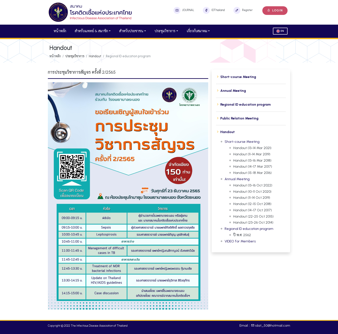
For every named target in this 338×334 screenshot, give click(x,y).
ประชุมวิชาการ (165, 31)
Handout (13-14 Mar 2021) (252, 148)
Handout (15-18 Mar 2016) (252, 173)
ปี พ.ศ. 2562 (242, 235)
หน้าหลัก (60, 31)
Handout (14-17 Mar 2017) (252, 166)
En (280, 31)
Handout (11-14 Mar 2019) (251, 154)
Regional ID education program (245, 104)
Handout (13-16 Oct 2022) (252, 185)
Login (275, 10)
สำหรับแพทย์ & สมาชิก (91, 31)
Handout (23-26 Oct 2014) (253, 222)
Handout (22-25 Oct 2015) (253, 216)
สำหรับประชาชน (131, 31)
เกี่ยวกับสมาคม (197, 31)
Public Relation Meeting (239, 118)
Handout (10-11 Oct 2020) (252, 191)
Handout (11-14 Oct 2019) (251, 198)
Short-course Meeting (238, 77)
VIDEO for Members (240, 241)
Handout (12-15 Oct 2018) (252, 204)
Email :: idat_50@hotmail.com (264, 325)
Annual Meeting (233, 91)
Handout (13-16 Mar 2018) (252, 160)
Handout (227, 132)
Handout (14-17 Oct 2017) (252, 210)
